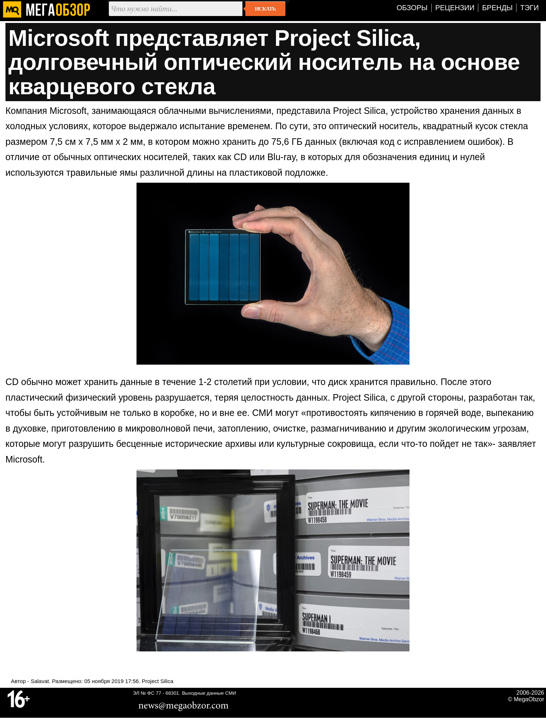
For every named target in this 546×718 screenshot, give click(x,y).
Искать (265, 9)
